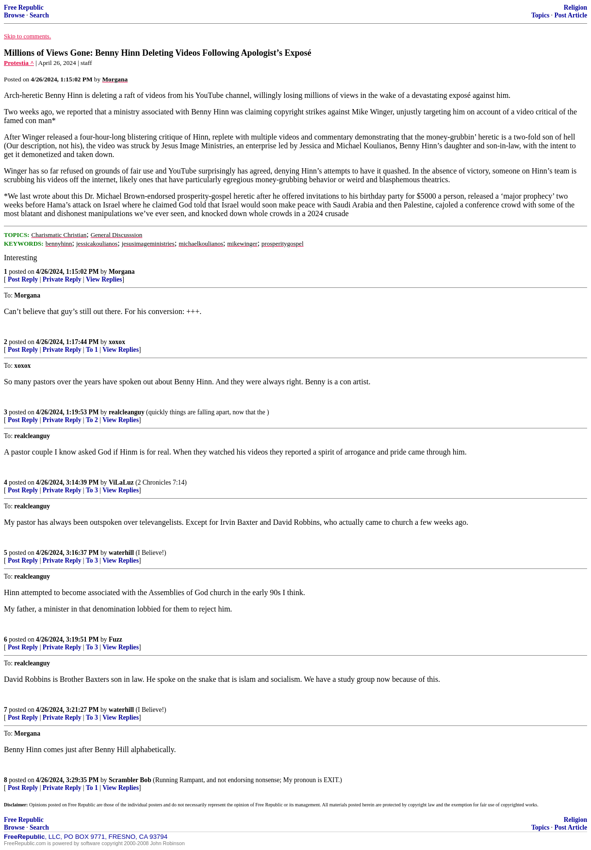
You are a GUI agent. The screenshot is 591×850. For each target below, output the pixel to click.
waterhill (121, 552)
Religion (575, 7)
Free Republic (24, 7)
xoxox (117, 342)
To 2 (92, 420)
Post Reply (23, 279)
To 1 (92, 349)
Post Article (570, 15)
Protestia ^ (19, 62)
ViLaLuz (121, 482)
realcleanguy (127, 412)
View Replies (104, 279)
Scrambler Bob (130, 780)
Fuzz (115, 639)
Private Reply (62, 279)
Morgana (122, 271)
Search (39, 15)
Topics (540, 15)
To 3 (92, 490)
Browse (14, 15)
